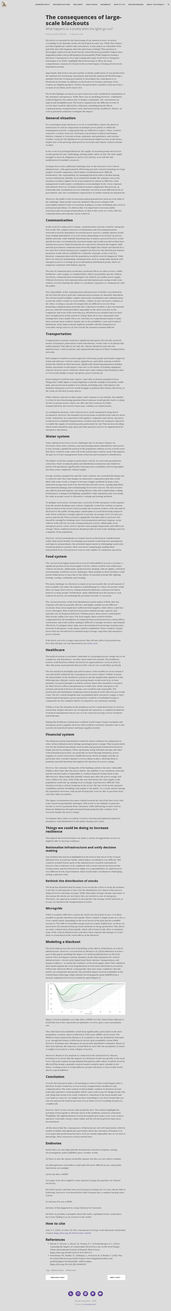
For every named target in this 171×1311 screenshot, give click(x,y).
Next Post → (116, 1277)
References (106, 5)
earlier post (91, 643)
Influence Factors (61, 5)
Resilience (78, 5)
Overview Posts (42, 5)
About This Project (155, 5)
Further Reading (136, 5)
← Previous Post (57, 1277)
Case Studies (91, 5)
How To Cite (119, 5)
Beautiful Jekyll (90, 1304)
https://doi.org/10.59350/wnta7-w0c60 (72, 1233)
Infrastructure (71, 1270)
